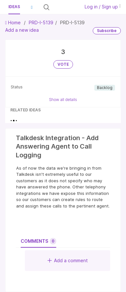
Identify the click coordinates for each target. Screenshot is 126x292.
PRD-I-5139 (41, 22)
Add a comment (67, 260)
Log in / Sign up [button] (103, 6)
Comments (38, 241)
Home (13, 22)
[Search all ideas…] (64, 7)
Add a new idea (22, 30)
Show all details (63, 99)
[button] (31, 7)
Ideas (14, 6)
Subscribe (107, 30)
